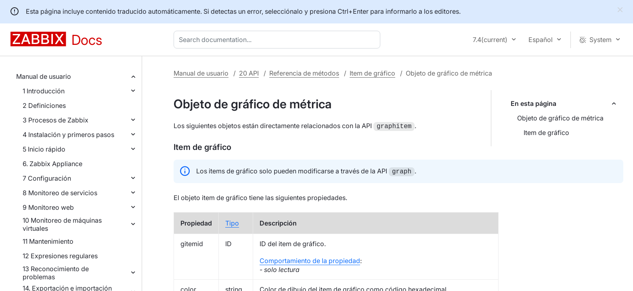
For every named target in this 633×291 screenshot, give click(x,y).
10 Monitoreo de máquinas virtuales (62, 224)
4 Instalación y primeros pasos (68, 135)
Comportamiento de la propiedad (310, 259)
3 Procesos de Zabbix (55, 120)
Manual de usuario (43, 76)
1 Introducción (44, 91)
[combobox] (279, 39)
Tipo (232, 221)
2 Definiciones (44, 105)
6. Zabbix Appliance (52, 164)
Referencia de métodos (304, 73)
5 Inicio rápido (44, 149)
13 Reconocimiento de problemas (56, 273)
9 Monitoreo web (48, 207)
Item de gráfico (372, 73)
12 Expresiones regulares (60, 256)
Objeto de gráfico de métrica (560, 118)
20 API (249, 73)
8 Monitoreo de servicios (60, 193)
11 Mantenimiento (48, 241)
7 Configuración (47, 178)
